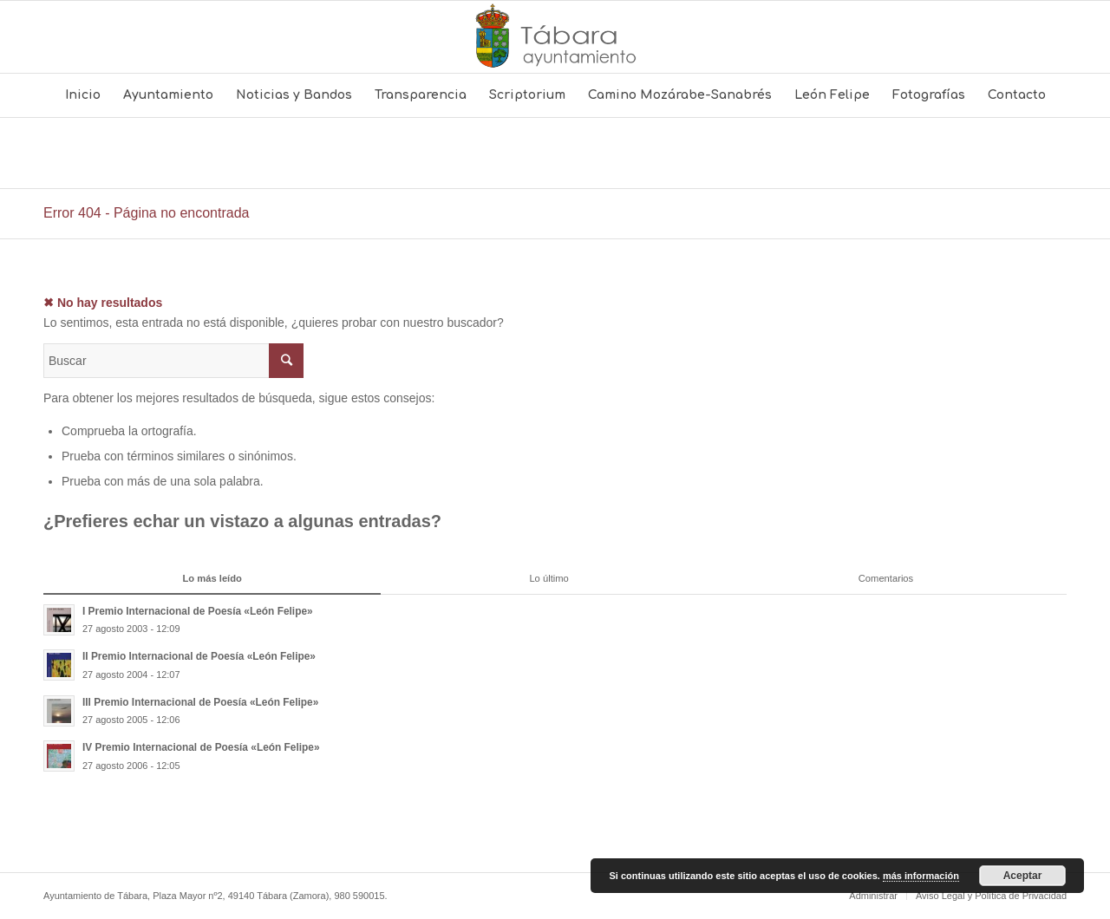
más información (921, 875)
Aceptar (1022, 876)
